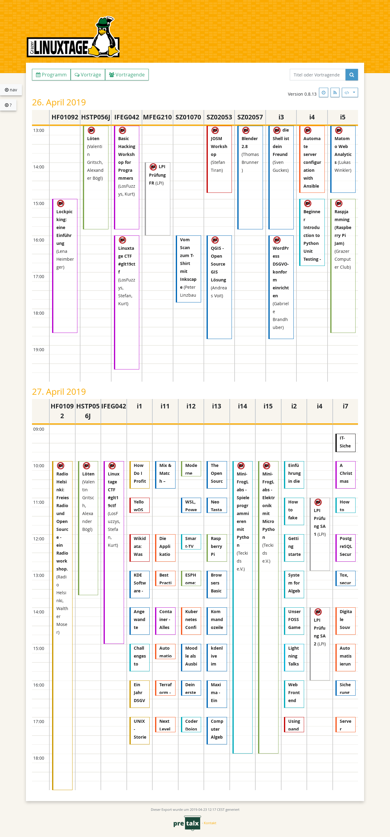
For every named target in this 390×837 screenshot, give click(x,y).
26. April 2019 (59, 102)
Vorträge (88, 74)
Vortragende (127, 74)
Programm (51, 74)
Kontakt (210, 823)
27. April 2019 (59, 391)
